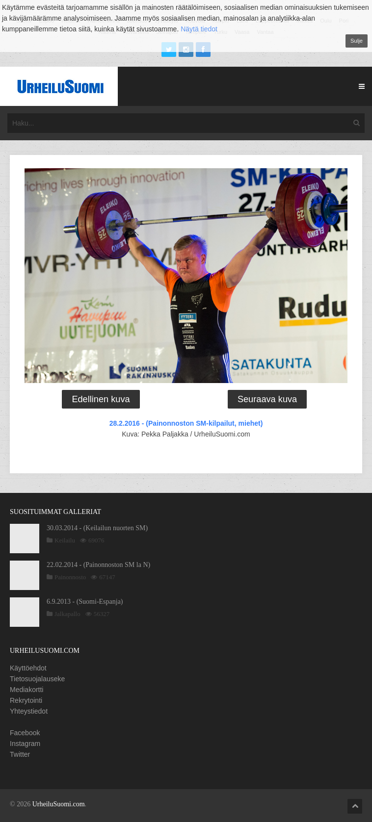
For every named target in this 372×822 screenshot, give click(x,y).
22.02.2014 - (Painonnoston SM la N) (98, 564)
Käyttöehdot (28, 668)
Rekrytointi (26, 700)
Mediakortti (26, 690)
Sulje (356, 41)
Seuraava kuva (267, 399)
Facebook (25, 733)
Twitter (20, 754)
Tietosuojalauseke (37, 679)
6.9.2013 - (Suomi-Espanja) (85, 601)
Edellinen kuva (101, 399)
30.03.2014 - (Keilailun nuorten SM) (97, 528)
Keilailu (64, 540)
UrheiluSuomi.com (58, 804)
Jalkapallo (67, 613)
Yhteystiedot (29, 711)
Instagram (25, 743)
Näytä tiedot (199, 29)
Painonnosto (70, 577)
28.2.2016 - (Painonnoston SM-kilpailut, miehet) (186, 423)
